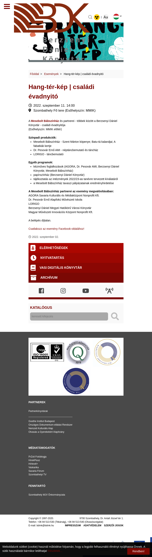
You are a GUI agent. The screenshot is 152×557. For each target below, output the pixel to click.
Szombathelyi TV (37, 474)
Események (51, 74)
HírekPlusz (34, 460)
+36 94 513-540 (75, 522)
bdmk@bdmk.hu (45, 525)
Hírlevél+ (33, 463)
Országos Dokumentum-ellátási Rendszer (50, 424)
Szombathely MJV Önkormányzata (46, 494)
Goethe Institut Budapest (41, 421)
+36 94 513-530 (45, 522)
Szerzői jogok (114, 525)
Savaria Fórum (36, 471)
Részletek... (55, 550)
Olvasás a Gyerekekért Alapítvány (46, 432)
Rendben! (138, 551)
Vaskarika (33, 467)
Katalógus (41, 308)
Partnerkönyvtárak (38, 411)
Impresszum (73, 525)
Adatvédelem (92, 525)
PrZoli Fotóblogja (37, 456)
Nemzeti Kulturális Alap (40, 428)
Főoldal (34, 74)
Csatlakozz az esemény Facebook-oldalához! (56, 228)
